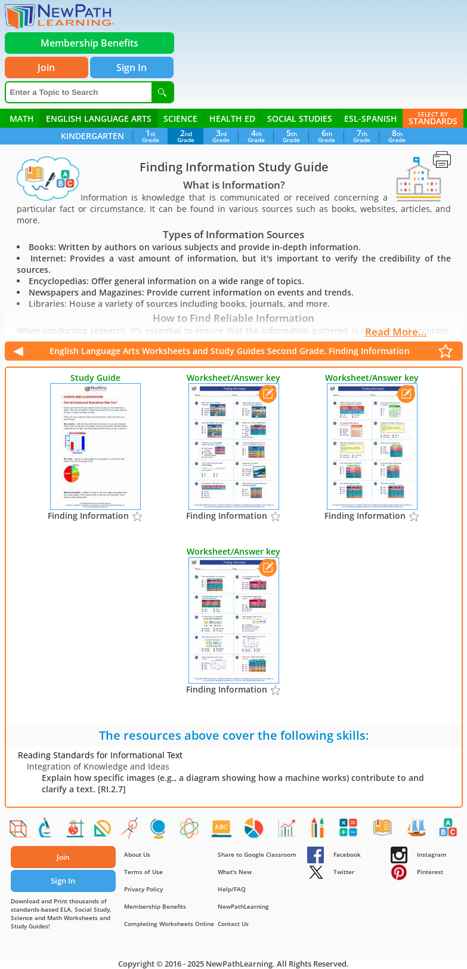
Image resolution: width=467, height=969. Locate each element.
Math (22, 118)
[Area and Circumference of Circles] (132, 831)
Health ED (232, 118)
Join (46, 67)
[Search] (162, 92)
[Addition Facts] (350, 831)
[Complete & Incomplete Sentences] (384, 831)
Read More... (396, 332)
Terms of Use (143, 872)
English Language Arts (98, 118)
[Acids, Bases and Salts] (75, 831)
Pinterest (417, 872)
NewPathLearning (243, 906)
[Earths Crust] (161, 831)
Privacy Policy (143, 889)
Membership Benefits (155, 906)
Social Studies (299, 118)
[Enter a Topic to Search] (78, 92)
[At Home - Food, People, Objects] (319, 831)
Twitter (330, 872)
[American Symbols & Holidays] (418, 831)
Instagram (419, 854)
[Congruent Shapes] (104, 831)
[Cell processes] (46, 831)
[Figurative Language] (223, 831)
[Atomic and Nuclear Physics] (191, 831)
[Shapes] (18, 831)
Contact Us (233, 923)
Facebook (334, 854)
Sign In (131, 67)
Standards (433, 117)
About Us (137, 854)
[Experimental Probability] (287, 831)
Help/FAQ (232, 889)
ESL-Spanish (370, 118)
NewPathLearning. (240, 963)
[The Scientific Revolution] (255, 831)
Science (180, 118)
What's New (235, 872)
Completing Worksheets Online (169, 923)
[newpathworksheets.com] (59, 17)
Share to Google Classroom (257, 854)
